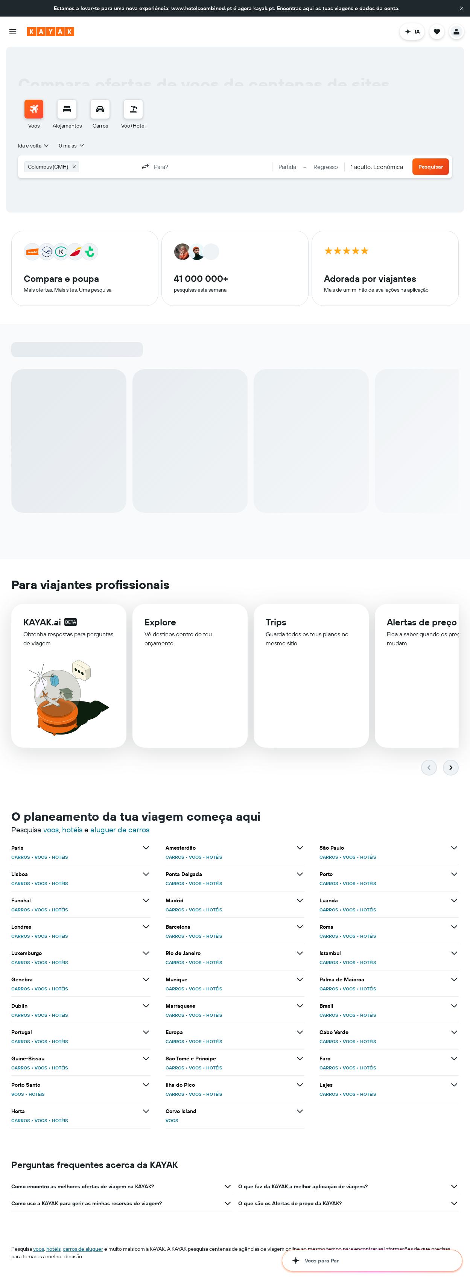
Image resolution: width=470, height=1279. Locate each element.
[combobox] (34, 145)
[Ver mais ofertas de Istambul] (454, 953)
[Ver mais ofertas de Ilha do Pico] (299, 1084)
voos (51, 829)
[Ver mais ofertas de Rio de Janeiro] (299, 953)
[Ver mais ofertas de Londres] (146, 926)
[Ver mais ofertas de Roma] (454, 926)
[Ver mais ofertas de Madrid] (299, 900)
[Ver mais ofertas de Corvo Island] (299, 1111)
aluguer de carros (119, 829)
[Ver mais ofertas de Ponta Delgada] (299, 874)
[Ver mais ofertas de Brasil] (454, 1005)
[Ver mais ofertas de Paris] (146, 847)
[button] (461, 8)
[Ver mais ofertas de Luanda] (454, 900)
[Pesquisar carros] (100, 109)
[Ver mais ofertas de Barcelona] (299, 926)
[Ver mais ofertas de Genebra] (146, 979)
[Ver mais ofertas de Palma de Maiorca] (454, 979)
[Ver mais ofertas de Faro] (454, 1058)
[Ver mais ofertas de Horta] (146, 1111)
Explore (160, 622)
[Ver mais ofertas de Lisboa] (146, 874)
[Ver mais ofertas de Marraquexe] (299, 1005)
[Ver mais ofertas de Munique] (299, 979)
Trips (276, 623)
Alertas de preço (422, 624)
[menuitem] (34, 114)
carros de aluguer (83, 1249)
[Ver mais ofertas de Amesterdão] (299, 847)
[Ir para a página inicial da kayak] (50, 31)
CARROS (20, 857)
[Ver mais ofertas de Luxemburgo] (146, 953)
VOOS (41, 857)
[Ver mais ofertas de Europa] (299, 1032)
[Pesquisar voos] (34, 109)
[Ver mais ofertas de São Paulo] (454, 847)
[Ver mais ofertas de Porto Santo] (146, 1084)
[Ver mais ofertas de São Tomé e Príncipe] (299, 1058)
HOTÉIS (60, 857)
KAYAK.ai (42, 622)
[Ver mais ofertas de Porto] (454, 874)
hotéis (72, 829)
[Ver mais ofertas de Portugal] (146, 1032)
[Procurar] (67, 109)
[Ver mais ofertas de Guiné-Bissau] (146, 1058)
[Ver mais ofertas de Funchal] (146, 900)
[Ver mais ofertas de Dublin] (146, 1005)
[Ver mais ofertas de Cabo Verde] (454, 1032)
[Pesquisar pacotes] (133, 109)
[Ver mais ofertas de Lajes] (454, 1084)
